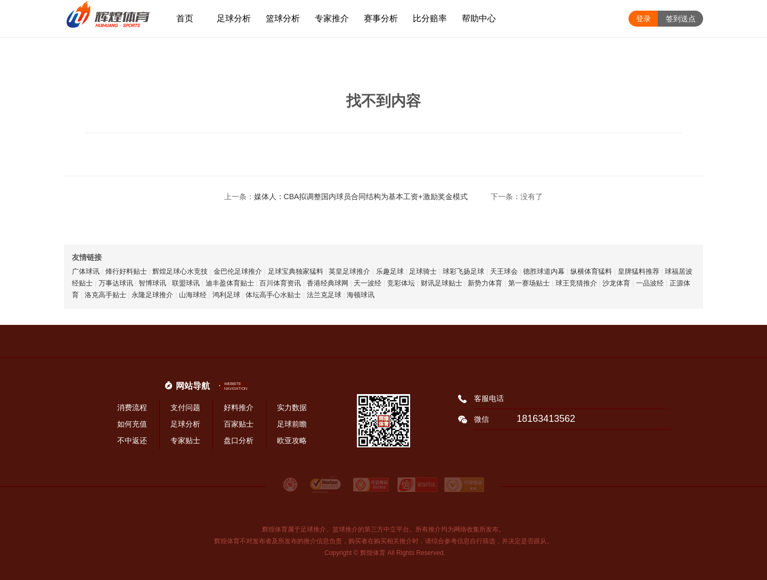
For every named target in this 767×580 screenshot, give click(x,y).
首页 (184, 18)
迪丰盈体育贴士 (230, 283)
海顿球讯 (360, 295)
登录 (643, 18)
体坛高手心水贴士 (273, 295)
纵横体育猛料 (591, 271)
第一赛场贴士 (529, 283)
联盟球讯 (186, 283)
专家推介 (332, 18)
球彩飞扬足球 (463, 271)
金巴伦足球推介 (238, 271)
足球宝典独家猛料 (295, 271)
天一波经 (367, 283)
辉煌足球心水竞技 (180, 271)
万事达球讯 (116, 283)
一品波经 (650, 283)
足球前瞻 (292, 424)
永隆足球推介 (152, 295)
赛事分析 (381, 18)
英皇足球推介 (349, 271)
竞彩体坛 (401, 283)
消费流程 (132, 407)
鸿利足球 (226, 295)
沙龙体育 (616, 283)
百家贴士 (239, 424)
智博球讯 (152, 283)
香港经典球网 (327, 283)
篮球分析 (283, 18)
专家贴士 (185, 440)
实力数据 (292, 407)
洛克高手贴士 (105, 295)
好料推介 (239, 407)
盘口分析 (239, 440)
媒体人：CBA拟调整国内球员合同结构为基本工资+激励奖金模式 (361, 196)
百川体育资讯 (280, 283)
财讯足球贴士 (441, 283)
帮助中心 (479, 18)
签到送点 (681, 18)
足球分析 (234, 18)
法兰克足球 (324, 295)
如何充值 (132, 424)
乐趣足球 (390, 271)
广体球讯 (86, 271)
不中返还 (132, 440)
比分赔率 (430, 18)
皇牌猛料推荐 (638, 271)
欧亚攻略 (292, 440)
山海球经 (193, 295)
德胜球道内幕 (544, 271)
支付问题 (185, 407)
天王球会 (504, 271)
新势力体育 (485, 283)
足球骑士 (423, 271)
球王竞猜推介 (576, 283)
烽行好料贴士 (126, 271)
